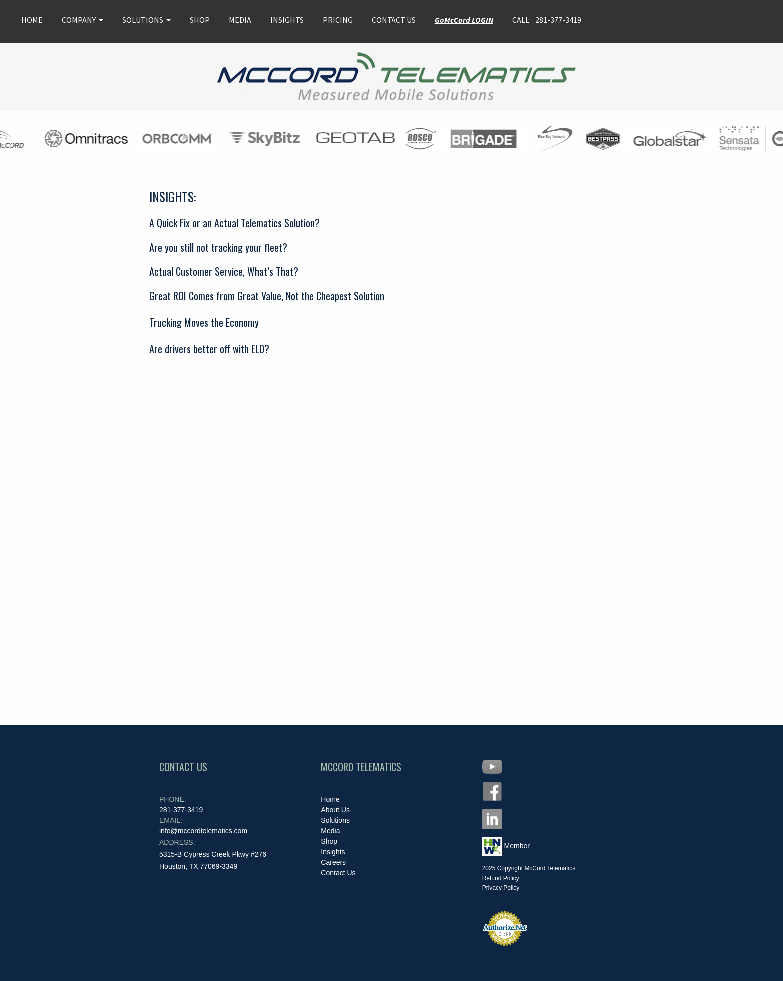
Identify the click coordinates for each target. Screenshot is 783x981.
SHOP (200, 20)
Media (330, 831)
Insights (333, 852)
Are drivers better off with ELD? (209, 348)
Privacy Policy (501, 887)
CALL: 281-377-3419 (546, 20)
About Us (335, 810)
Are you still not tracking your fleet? (218, 247)
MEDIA (240, 20)
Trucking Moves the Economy (204, 322)
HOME (32, 20)
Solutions (335, 820)
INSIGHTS (287, 20)
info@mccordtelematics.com (203, 825)
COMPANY (82, 20)
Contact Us (338, 873)
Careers (333, 862)
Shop (329, 841)
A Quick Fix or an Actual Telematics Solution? (234, 222)
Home (330, 799)
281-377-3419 (181, 804)
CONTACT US (394, 20)
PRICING (338, 20)
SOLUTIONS (146, 20)
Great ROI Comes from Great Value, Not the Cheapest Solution (266, 295)
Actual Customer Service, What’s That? (223, 271)
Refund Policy (500, 878)
